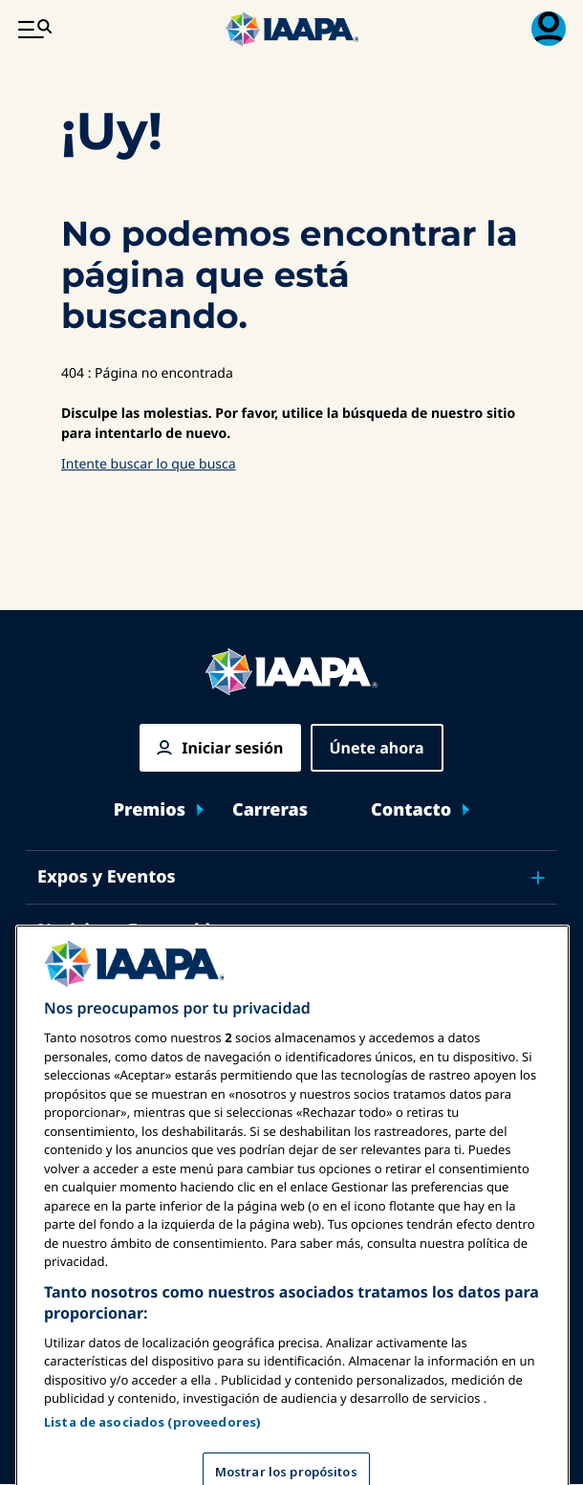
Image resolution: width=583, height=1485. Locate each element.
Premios (149, 810)
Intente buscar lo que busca (148, 464)
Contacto (411, 810)
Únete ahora (377, 747)
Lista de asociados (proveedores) (152, 1448)
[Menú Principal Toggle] (34, 28)
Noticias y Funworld (123, 930)
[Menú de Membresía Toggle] (548, 28)
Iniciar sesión (232, 747)
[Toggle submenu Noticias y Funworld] (538, 931)
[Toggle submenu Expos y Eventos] (538, 878)
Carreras (270, 810)
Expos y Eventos (106, 876)
